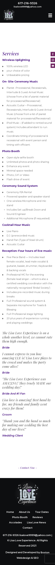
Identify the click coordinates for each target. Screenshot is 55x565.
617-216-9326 (27, 3)
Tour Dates (42, 512)
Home (10, 512)
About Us (24, 512)
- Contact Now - (27, 467)
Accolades (15, 522)
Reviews (38, 517)
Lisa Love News (36, 522)
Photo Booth (20, 517)
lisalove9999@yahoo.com (28, 6)
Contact (27, 527)
